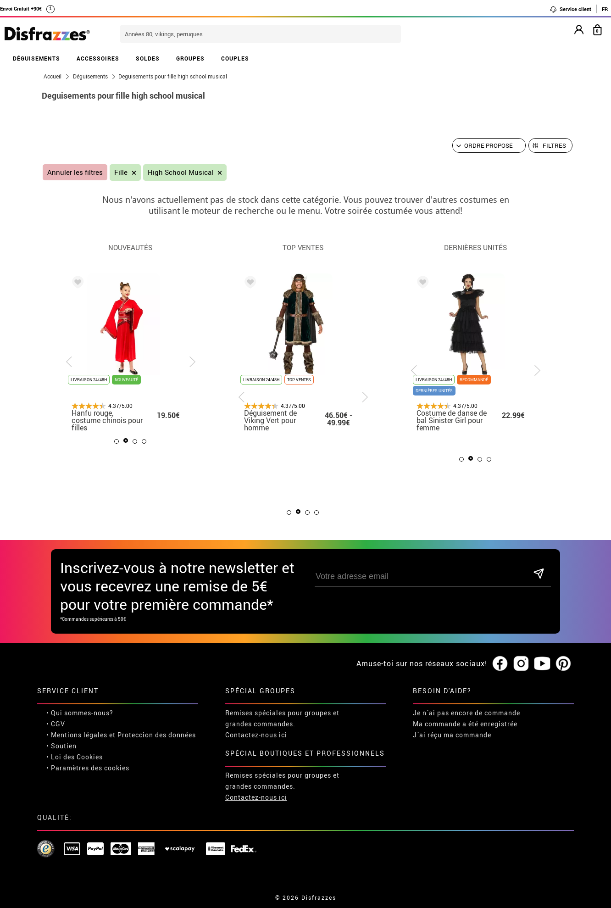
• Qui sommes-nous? (79, 712)
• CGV (55, 723)
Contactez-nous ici (256, 734)
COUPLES (235, 58)
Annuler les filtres (75, 172)
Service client (570, 9)
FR (605, 9)
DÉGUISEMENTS (36, 58)
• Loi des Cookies (74, 756)
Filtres (554, 145)
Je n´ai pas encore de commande (466, 712)
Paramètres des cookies (90, 767)
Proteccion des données (156, 734)
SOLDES (148, 58)
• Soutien (61, 745)
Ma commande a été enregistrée (465, 723)
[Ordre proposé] (489, 145)
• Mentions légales (76, 734)
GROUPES (190, 58)
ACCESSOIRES (98, 58)
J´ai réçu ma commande (452, 734)
